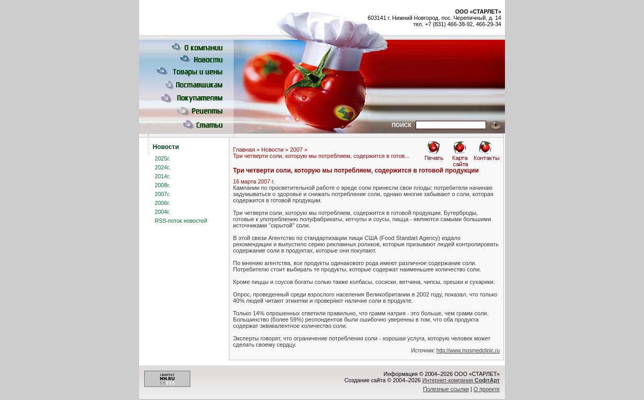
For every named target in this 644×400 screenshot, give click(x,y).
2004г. (162, 212)
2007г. (162, 194)
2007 (296, 149)
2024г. (162, 167)
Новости (272, 149)
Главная (244, 149)
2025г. (162, 158)
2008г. (162, 185)
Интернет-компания (461, 380)
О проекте (487, 389)
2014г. (162, 176)
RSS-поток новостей (181, 221)
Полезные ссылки (446, 389)
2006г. (162, 203)
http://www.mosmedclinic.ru (468, 350)
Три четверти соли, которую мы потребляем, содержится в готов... (321, 156)
